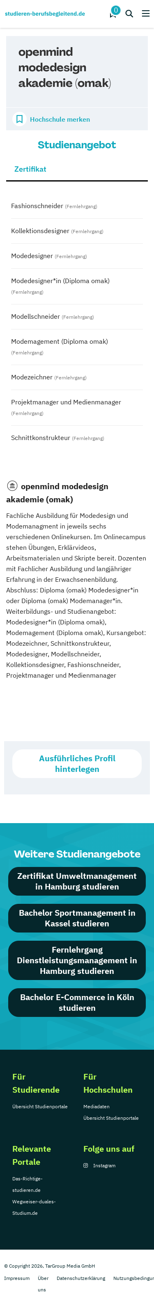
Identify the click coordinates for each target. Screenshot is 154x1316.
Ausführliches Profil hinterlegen (77, 763)
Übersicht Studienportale (40, 1106)
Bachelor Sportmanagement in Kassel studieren (77, 918)
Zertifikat (30, 169)
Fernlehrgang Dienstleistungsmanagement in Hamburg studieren (77, 960)
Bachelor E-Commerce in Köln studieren (77, 1002)
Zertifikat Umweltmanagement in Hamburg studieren (77, 881)
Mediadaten (96, 1106)
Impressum (17, 1278)
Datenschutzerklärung (81, 1278)
